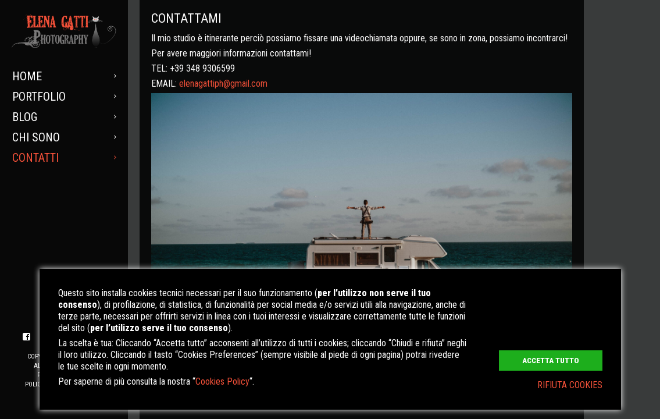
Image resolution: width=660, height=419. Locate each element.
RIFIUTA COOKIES (569, 384)
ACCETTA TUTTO (550, 360)
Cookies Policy (222, 381)
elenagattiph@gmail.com (223, 83)
